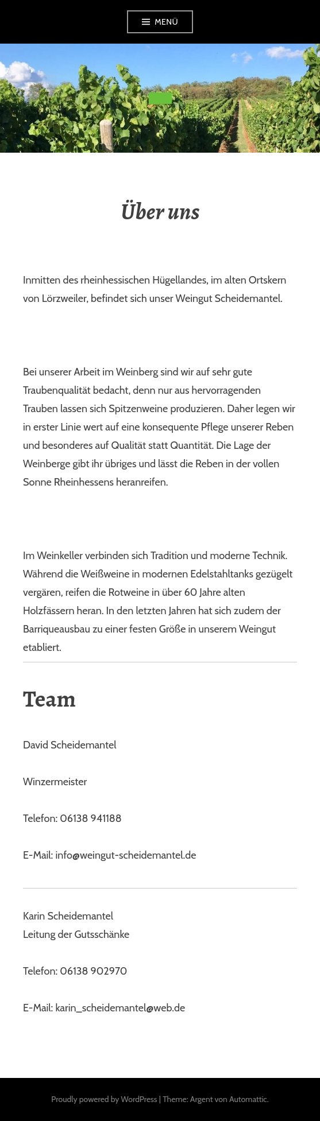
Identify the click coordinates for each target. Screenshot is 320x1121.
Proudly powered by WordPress (104, 1099)
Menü (166, 22)
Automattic (248, 1099)
